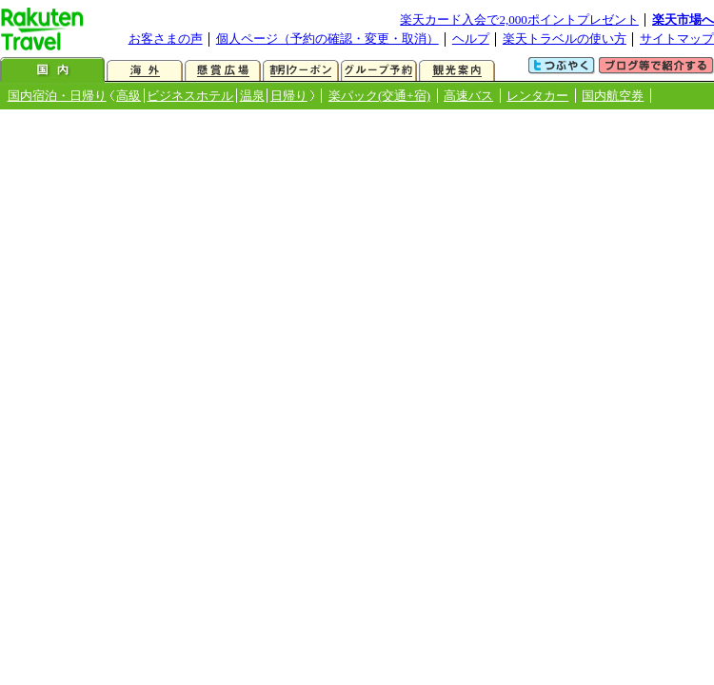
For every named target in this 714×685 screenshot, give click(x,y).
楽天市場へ (683, 19)
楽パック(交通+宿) (379, 95)
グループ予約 (379, 71)
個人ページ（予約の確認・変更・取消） (327, 38)
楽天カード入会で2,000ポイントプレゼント (519, 19)
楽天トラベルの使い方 (564, 38)
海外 (145, 71)
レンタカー (537, 95)
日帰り (288, 95)
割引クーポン (301, 71)
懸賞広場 (223, 71)
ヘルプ (470, 38)
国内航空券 (613, 95)
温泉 (252, 95)
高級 (128, 95)
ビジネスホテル (190, 95)
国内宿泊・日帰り (57, 95)
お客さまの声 (166, 38)
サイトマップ (677, 38)
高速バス (468, 95)
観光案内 (457, 71)
